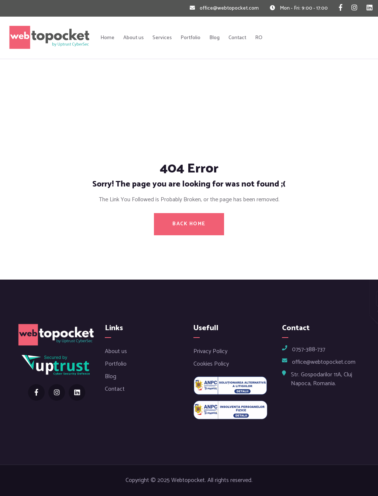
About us (133, 38)
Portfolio (190, 38)
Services (162, 38)
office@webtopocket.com (229, 8)
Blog (214, 38)
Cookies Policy (211, 364)
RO (258, 38)
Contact (237, 38)
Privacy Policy (210, 351)
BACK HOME (189, 224)
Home (107, 38)
